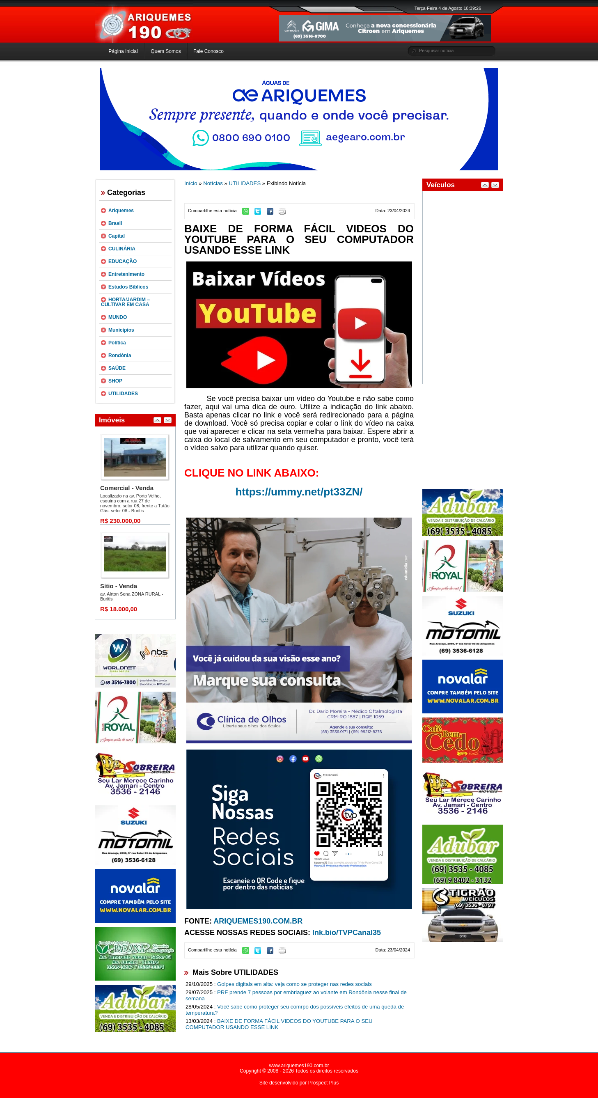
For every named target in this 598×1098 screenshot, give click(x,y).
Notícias (213, 183)
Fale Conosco (208, 51)
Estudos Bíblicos (128, 287)
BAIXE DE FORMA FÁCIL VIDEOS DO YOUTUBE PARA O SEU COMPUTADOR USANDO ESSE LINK (279, 1024)
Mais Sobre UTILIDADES (235, 972)
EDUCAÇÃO (122, 261)
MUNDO (117, 317)
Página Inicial (122, 51)
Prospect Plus (323, 1083)
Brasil (115, 223)
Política (117, 343)
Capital (116, 236)
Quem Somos (166, 51)
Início (190, 183)
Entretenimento (126, 274)
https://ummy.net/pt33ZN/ (298, 492)
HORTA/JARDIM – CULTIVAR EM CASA (125, 302)
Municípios (121, 330)
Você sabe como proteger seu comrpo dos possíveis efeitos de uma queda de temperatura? (295, 1010)
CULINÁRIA (121, 249)
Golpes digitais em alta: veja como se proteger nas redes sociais (294, 984)
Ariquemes (121, 210)
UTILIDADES (123, 394)
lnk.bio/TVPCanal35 (346, 932)
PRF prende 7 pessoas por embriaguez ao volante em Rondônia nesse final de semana (296, 995)
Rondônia (119, 355)
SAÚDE (117, 368)
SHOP (115, 381)
